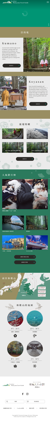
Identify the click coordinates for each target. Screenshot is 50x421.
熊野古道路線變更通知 (37, 150)
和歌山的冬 (37, 137)
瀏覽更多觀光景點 (24, 256)
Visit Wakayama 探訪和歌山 (15, 2)
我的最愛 (36, 401)
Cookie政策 (20, 408)
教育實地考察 (43, 408)
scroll (48, 24)
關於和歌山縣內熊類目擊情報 (12, 150)
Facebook (22, 394)
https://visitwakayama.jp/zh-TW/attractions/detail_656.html (37, 243)
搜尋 (16, 401)
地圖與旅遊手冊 (7, 408)
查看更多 (11, 65)
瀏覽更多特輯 (24, 262)
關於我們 (31, 408)
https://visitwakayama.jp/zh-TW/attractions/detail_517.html (13, 243)
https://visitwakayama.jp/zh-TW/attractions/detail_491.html (37, 224)
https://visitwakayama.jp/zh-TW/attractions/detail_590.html (25, 195)
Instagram (27, 394)
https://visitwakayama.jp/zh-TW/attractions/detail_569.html (13, 224)
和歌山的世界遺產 (12, 137)
